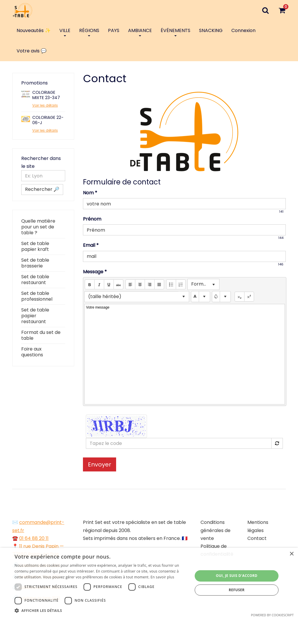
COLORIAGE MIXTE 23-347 (46, 95)
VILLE (64, 31)
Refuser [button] (236, 589)
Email (91, 245)
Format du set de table (41, 335)
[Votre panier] (282, 10)
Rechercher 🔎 (42, 189)
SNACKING (211, 30)
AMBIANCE (140, 31)
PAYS (113, 30)
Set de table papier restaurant (35, 316)
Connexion (243, 30)
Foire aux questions (32, 352)
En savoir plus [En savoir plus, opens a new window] (162, 577)
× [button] (291, 554)
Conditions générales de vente (215, 530)
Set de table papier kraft (35, 246)
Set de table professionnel (36, 296)
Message (95, 271)
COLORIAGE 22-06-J (47, 120)
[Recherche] (265, 10)
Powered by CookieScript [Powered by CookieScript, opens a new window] (272, 615)
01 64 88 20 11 (34, 538)
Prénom (92, 219)
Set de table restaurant (35, 279)
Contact (257, 538)
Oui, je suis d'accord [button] (237, 575)
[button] (90, 284)
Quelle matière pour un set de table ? (38, 227)
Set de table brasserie (35, 263)
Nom (90, 192)
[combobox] (131, 296)
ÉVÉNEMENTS (175, 31)
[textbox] (200, 296)
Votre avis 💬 (32, 50)
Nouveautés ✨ (34, 30)
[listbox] (203, 284)
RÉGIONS (89, 31)
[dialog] (149, 583)
